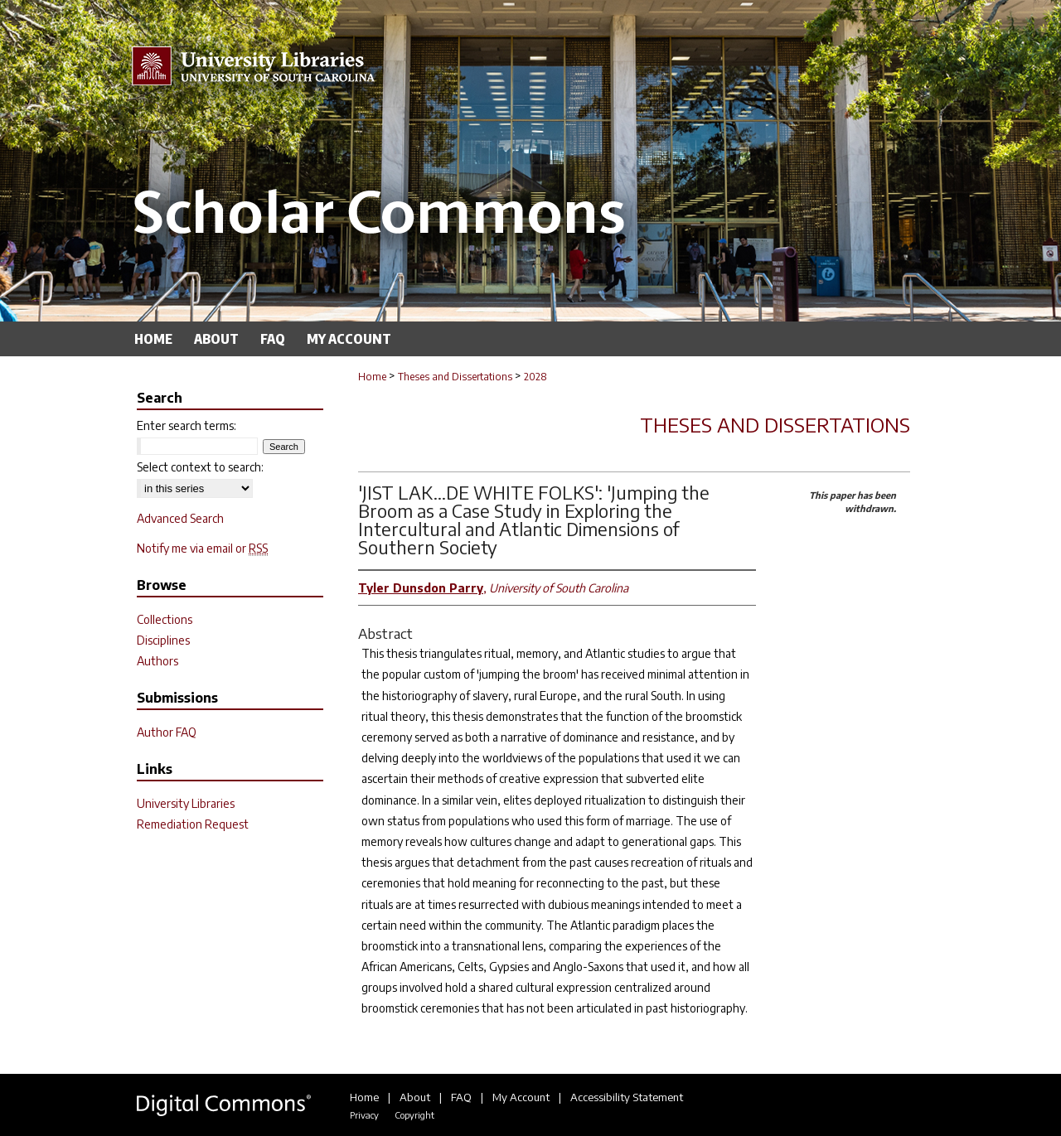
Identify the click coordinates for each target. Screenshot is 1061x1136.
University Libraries (186, 803)
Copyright (414, 1114)
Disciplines (163, 640)
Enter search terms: (186, 425)
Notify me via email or (202, 548)
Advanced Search (180, 518)
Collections (164, 619)
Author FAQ (166, 732)
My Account (521, 1097)
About (415, 1097)
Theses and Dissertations (455, 376)
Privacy (364, 1114)
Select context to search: (200, 467)
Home (372, 376)
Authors (157, 661)
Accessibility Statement (626, 1097)
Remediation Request (193, 824)
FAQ (461, 1097)
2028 (535, 376)
